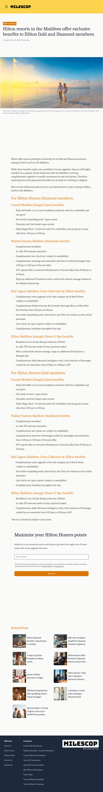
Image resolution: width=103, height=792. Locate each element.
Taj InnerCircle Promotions (33, 765)
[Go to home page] (20, 7)
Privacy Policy (47, 566)
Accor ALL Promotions (31, 760)
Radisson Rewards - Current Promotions (38, 751)
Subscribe (51, 573)
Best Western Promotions (33, 770)
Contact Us (8, 760)
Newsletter (8, 765)
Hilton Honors (9, 23)
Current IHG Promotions (32, 746)
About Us (7, 746)
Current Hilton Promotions (33, 779)
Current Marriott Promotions (34, 755)
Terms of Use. (59, 566)
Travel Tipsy (28, 774)
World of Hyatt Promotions (33, 784)
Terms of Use (9, 751)
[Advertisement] (51, 135)
